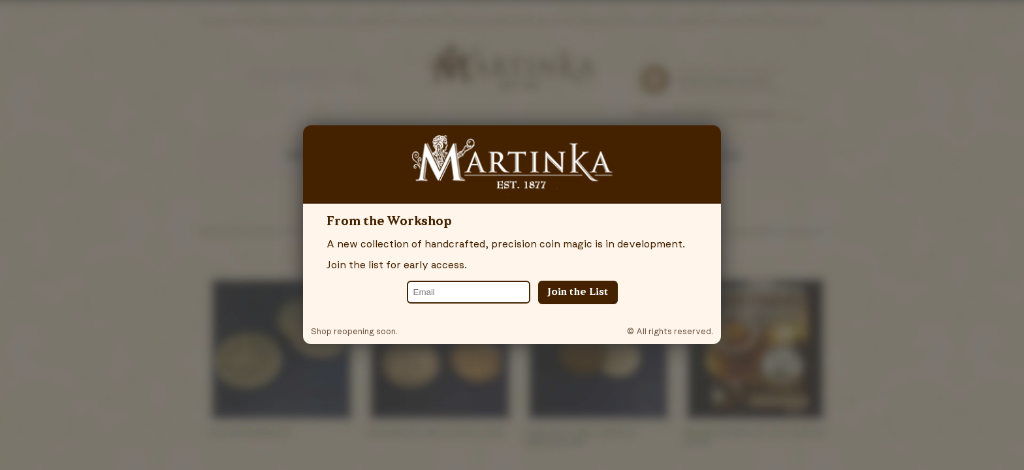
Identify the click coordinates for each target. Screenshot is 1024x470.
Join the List (578, 292)
